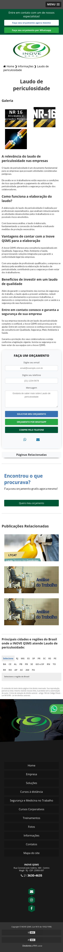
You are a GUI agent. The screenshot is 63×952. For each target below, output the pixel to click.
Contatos (31, 844)
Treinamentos (31, 818)
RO (10, 669)
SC (44, 658)
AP (15, 669)
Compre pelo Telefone (31, 429)
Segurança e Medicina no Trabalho (31, 800)
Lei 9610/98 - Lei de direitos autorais (16, 695)
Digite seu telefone (31, 375)
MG (23, 658)
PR (39, 658)
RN (48, 664)
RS (49, 658)
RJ (17, 658)
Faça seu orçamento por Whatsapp (31, 30)
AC (21, 669)
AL (15, 664)
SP (33, 658)
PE (55, 658)
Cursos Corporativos (31, 809)
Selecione (8, 658)
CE (10, 664)
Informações (31, 835)
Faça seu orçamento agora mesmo (31, 22)
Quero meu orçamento (31, 503)
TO (54, 664)
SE (31, 664)
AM (27, 669)
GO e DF (40, 664)
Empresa (31, 774)
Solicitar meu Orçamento (31, 414)
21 (31, 875)
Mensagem (31, 387)
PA (33, 669)
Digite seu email (31, 362)
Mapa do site (31, 853)
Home (31, 765)
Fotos (31, 827)
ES (28, 658)
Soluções (31, 783)
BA (4, 664)
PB (20, 664)
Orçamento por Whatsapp (31, 422)
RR (4, 669)
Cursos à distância (31, 792)
